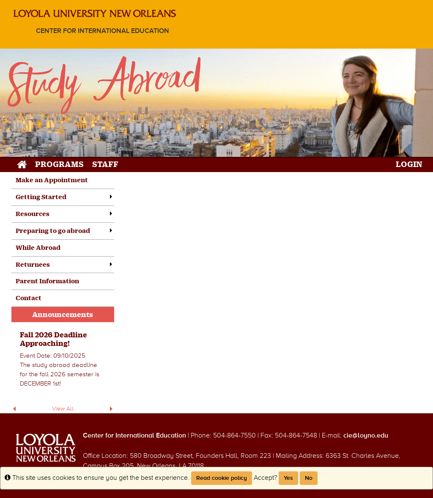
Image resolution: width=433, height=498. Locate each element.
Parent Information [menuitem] (47, 281)
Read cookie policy (221, 478)
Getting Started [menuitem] (41, 196)
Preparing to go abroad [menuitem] (53, 230)
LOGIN (409, 163)
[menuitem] (62, 360)
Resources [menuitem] (32, 213)
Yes (288, 478)
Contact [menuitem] (28, 297)
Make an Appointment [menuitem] (52, 179)
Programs (59, 163)
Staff (105, 163)
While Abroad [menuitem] (38, 247)
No (308, 478)
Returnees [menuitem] (33, 264)
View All (63, 408)
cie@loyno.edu (365, 435)
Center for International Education (102, 31)
